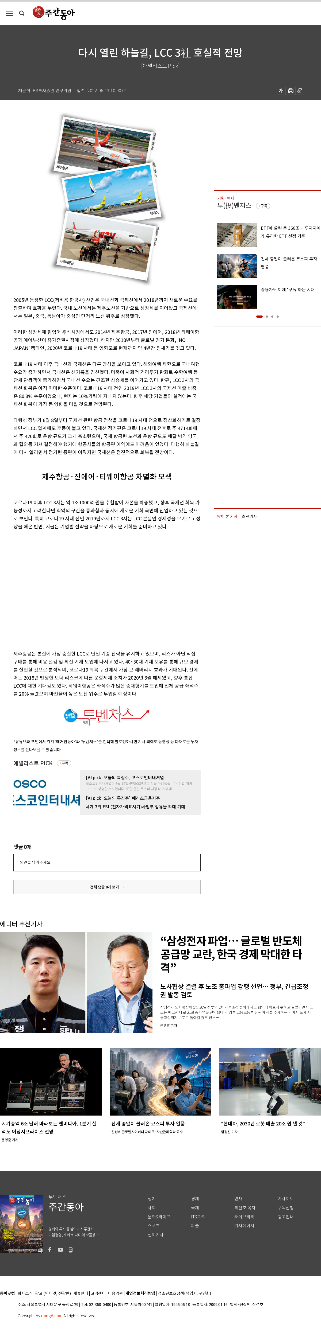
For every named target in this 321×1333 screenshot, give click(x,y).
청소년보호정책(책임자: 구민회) (184, 1293)
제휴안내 (80, 1293)
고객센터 (98, 1293)
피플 (195, 1225)
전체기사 (156, 1234)
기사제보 (286, 1198)
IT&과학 (198, 1216)
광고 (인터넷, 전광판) (53, 1293)
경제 (195, 1198)
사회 (152, 1207)
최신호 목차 (244, 1207)
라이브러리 (244, 1216)
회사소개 (25, 1293)
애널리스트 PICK (33, 763)
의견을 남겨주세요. (35, 862)
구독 (65, 763)
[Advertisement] (50, 589)
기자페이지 (244, 1225)
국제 (195, 1207)
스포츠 (154, 1225)
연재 (238, 1198)
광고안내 (286, 1216)
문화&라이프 (159, 1216)
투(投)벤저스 (234, 205)
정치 (152, 1198)
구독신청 (286, 1207)
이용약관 (115, 1293)
